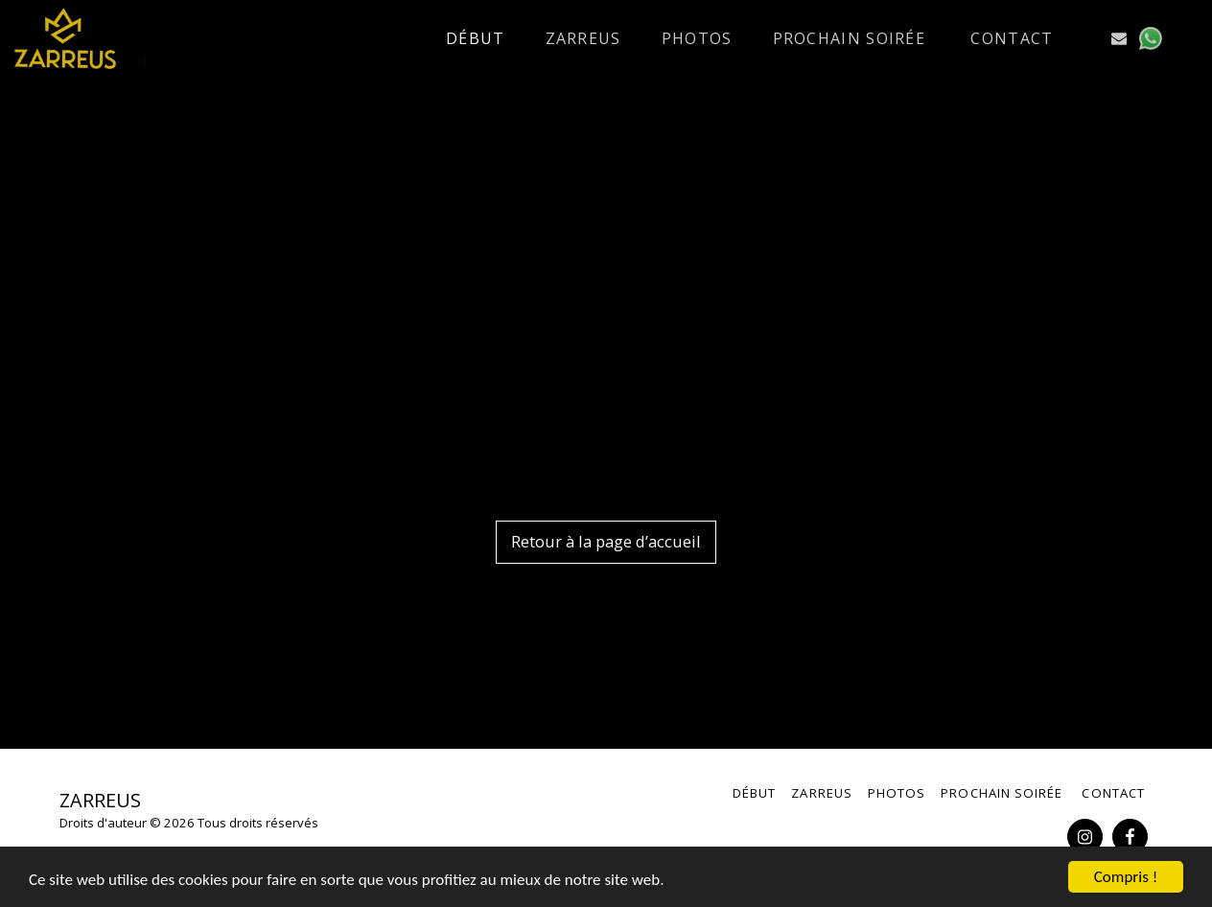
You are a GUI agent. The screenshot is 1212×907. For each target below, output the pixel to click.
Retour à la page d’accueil (606, 541)
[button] (1088, 38)
